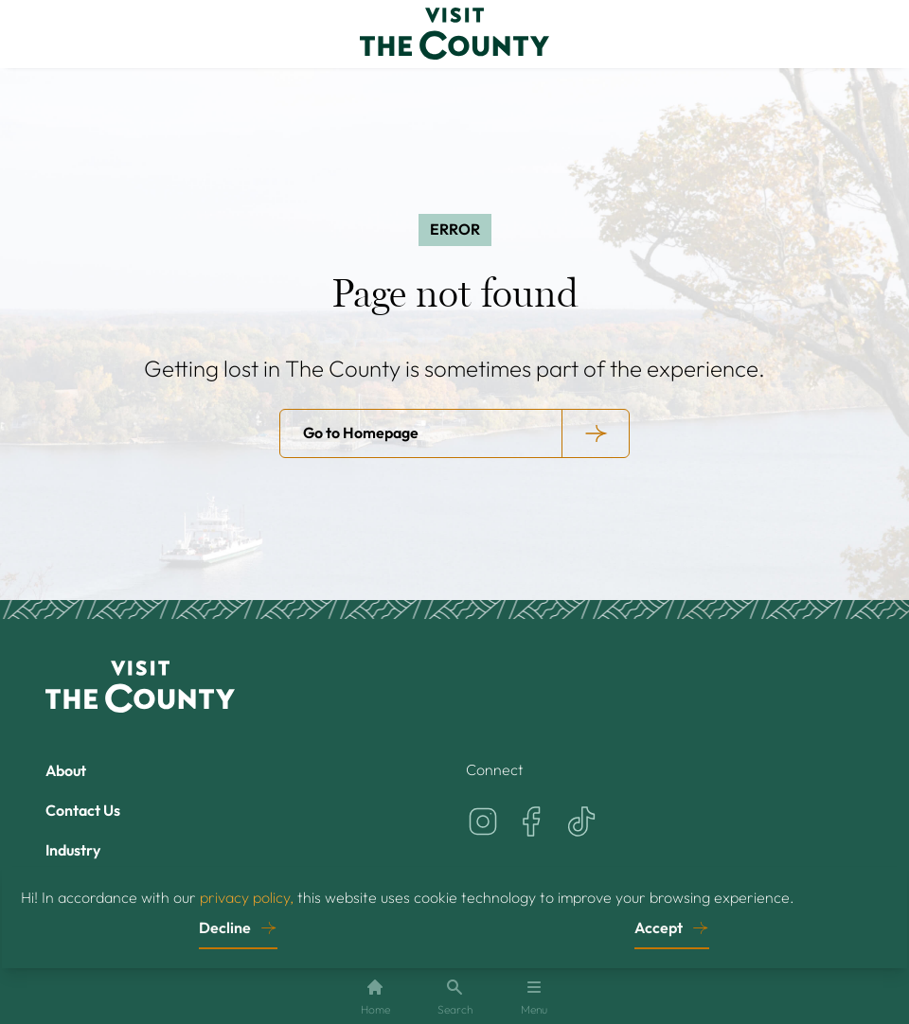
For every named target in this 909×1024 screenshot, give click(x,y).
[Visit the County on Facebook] (532, 821)
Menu (534, 997)
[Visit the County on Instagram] (483, 821)
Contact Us (82, 810)
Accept (658, 926)
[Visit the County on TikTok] (581, 821)
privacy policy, (247, 896)
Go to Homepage (361, 432)
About (65, 770)
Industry (72, 849)
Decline (225, 926)
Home (375, 997)
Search (454, 997)
